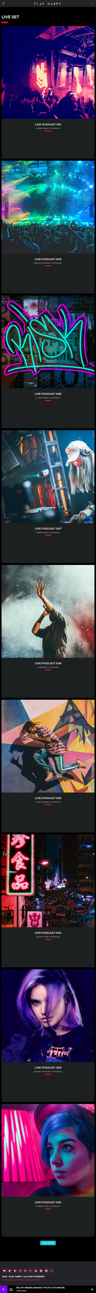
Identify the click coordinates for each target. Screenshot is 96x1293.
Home (5, 1280)
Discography (33, 1280)
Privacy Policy (17, 1280)
